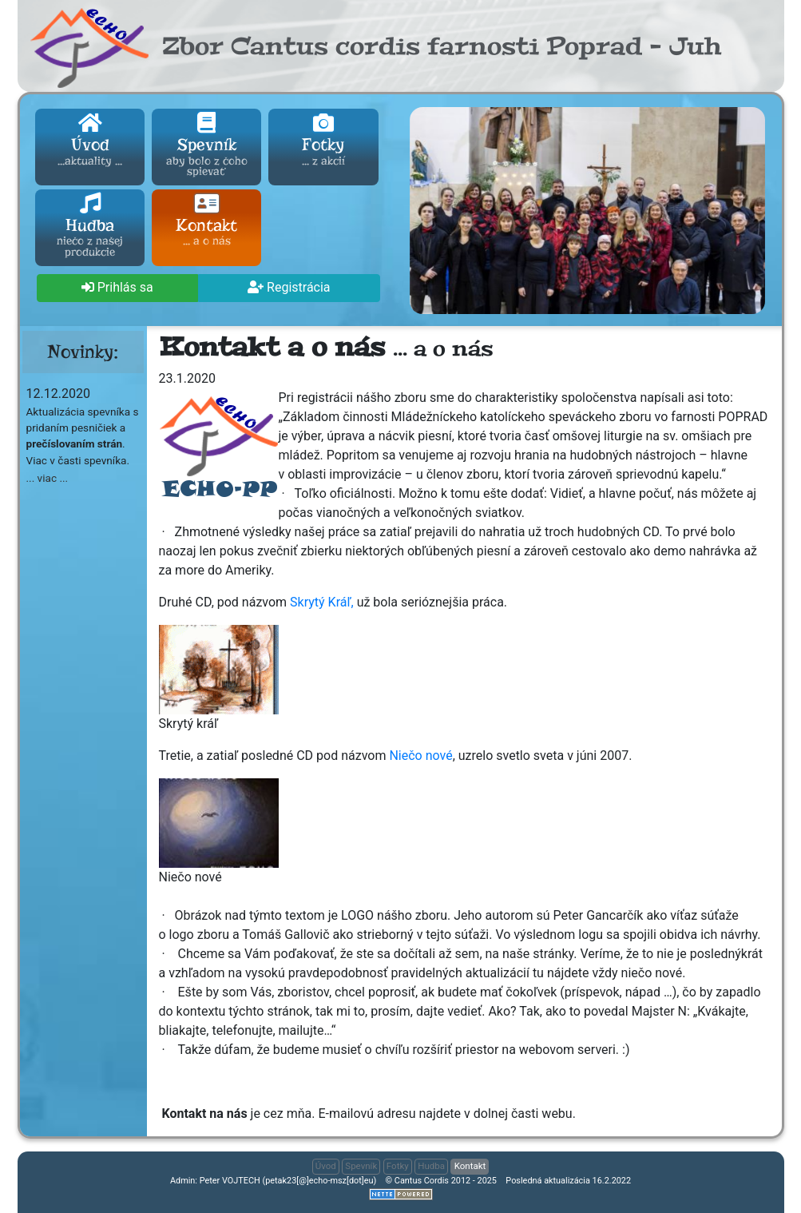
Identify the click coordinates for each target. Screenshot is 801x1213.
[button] (117, 288)
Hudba (89, 227)
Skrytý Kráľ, (322, 602)
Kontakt (206, 221)
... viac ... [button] (47, 477)
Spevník (206, 146)
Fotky (323, 140)
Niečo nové (420, 755)
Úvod (89, 140)
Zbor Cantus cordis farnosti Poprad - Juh (441, 46)
